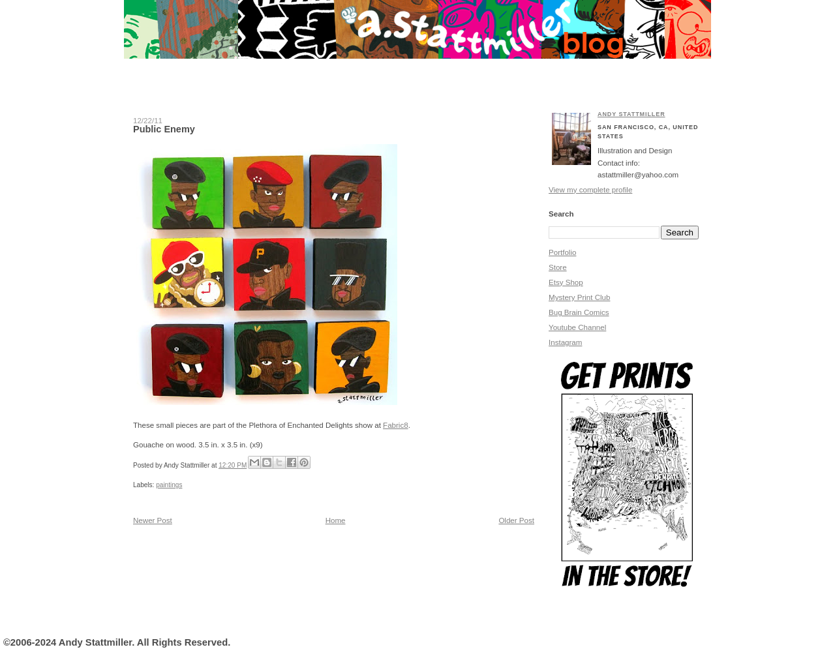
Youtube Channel (577, 327)
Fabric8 (395, 425)
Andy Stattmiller (631, 114)
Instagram (565, 342)
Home (336, 520)
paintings (169, 484)
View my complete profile (590, 190)
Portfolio (562, 252)
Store (558, 267)
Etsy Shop (566, 282)
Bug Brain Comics (579, 312)
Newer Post (152, 520)
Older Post (516, 520)
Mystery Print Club (579, 297)
